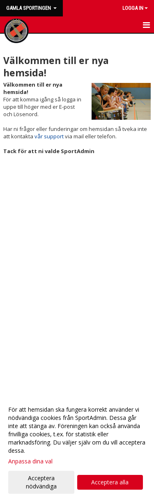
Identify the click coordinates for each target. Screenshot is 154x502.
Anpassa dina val (30, 461)
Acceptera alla (110, 482)
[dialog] (77, 447)
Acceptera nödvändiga (41, 482)
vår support (49, 136)
